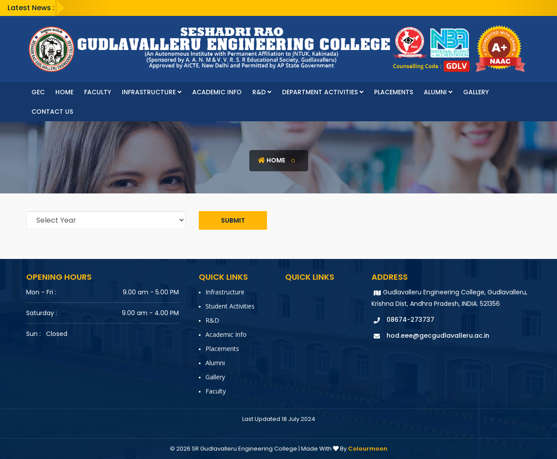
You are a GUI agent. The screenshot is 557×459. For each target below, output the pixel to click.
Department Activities (323, 92)
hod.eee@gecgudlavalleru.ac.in (438, 335)
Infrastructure (152, 92)
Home (64, 92)
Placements (393, 92)
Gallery (476, 92)
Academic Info (217, 92)
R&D (261, 92)
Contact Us (52, 111)
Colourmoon (367, 448)
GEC (38, 92)
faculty (97, 92)
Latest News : (31, 8)
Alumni (438, 92)
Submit (233, 220)
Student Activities (230, 306)
